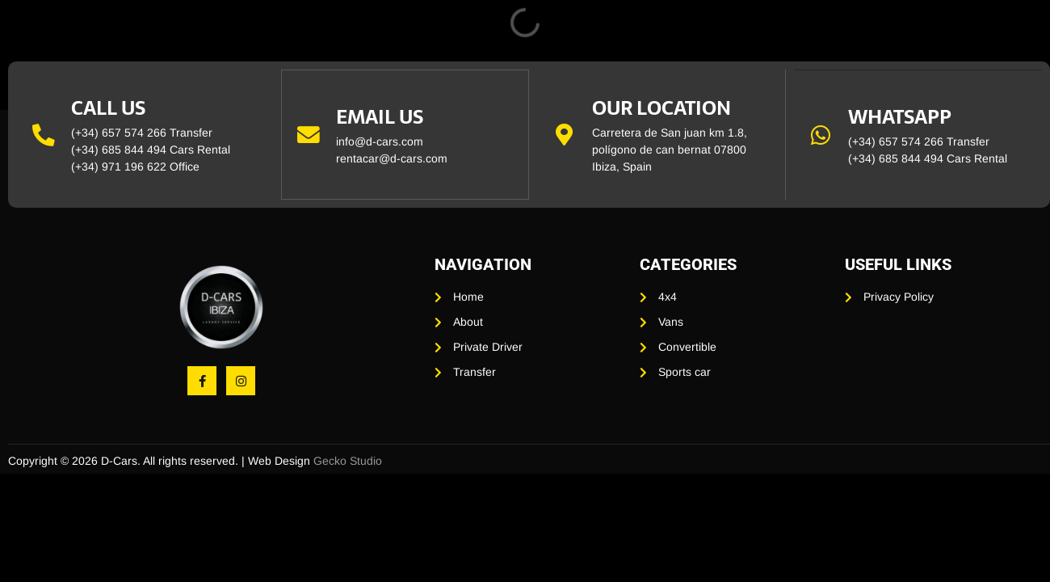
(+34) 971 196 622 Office (135, 166)
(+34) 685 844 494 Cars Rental (150, 149)
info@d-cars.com (380, 141)
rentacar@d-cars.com (392, 158)
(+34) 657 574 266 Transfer (141, 132)
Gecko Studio (347, 460)
